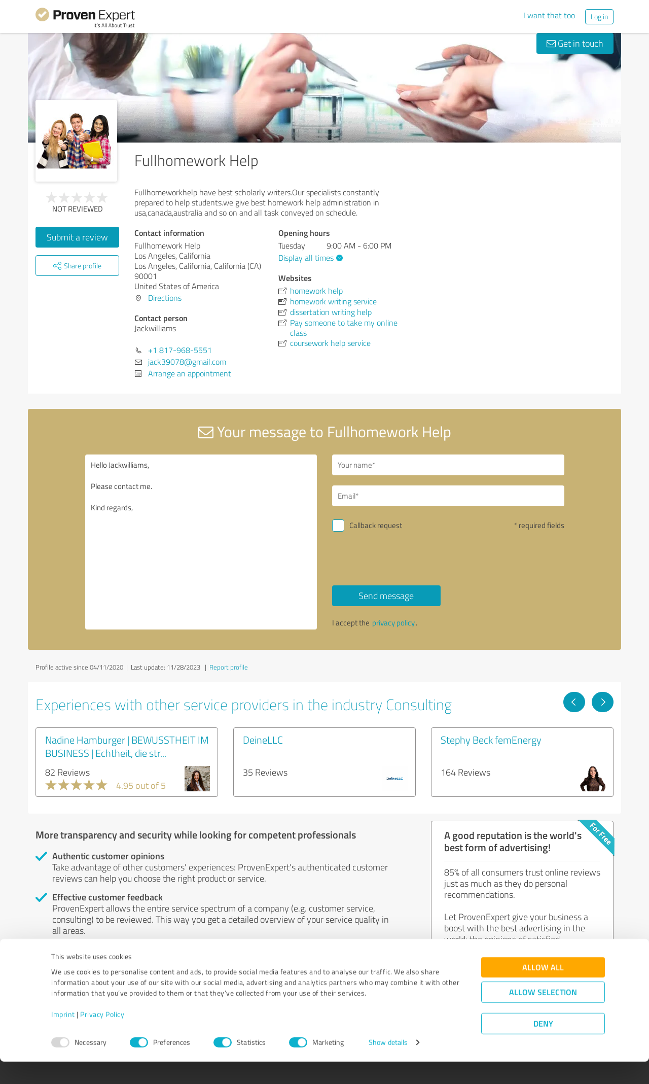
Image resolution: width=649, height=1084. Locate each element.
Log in (599, 16)
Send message (386, 595)
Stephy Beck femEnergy (491, 739)
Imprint (63, 1036)
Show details (388, 1065)
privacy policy (393, 622)
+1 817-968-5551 (180, 350)
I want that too (549, 15)
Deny (543, 1046)
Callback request (375, 525)
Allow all (543, 990)
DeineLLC (263, 739)
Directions (165, 297)
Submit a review (77, 237)
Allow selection (543, 1015)
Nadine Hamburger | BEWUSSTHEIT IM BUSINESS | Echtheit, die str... (127, 746)
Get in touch (575, 43)
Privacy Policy (102, 1036)
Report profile (228, 667)
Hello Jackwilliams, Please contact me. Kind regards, (201, 542)
